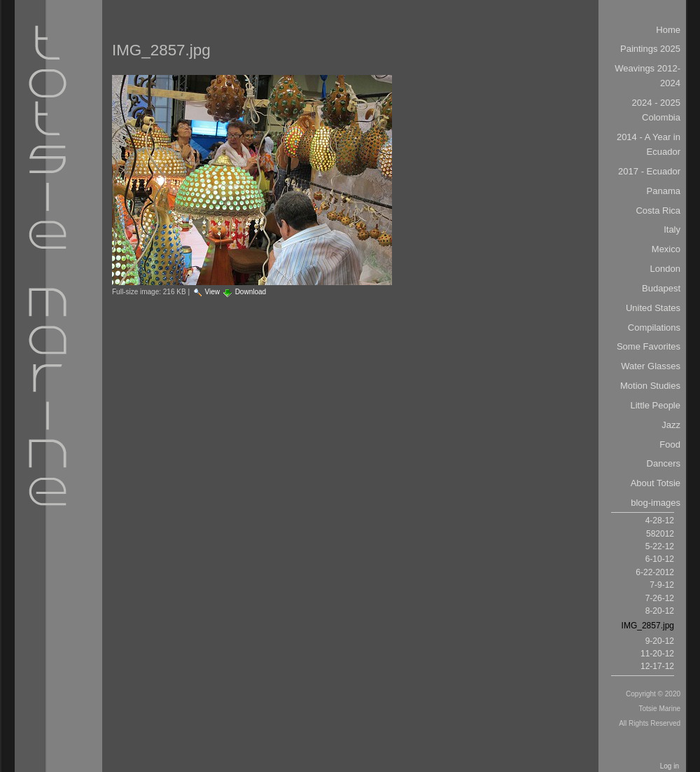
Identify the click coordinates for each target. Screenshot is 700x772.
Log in (669, 766)
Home (668, 30)
